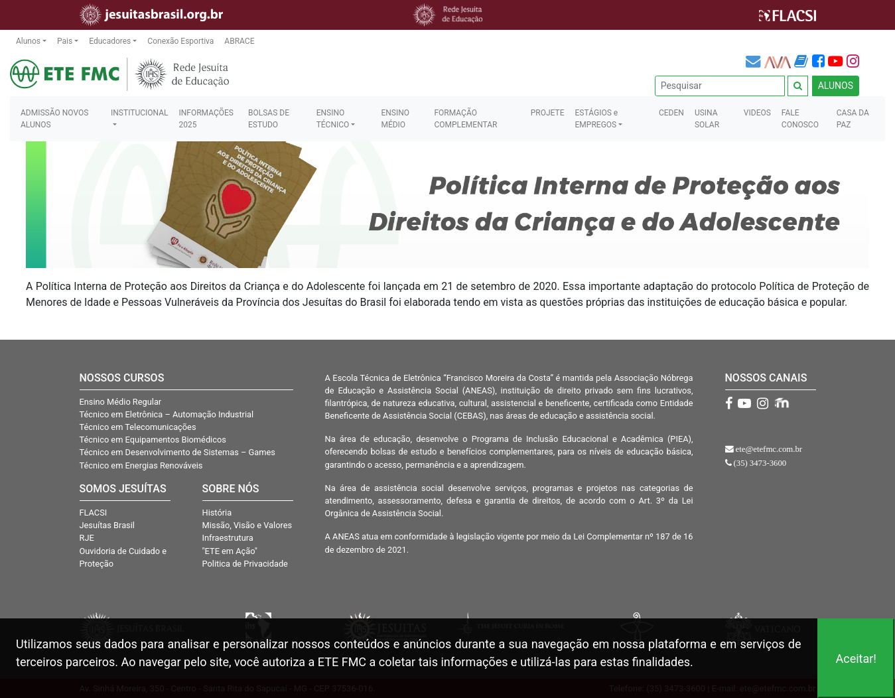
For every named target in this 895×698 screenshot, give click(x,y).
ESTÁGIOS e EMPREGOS (596, 118)
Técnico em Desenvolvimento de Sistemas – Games (177, 452)
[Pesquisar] (720, 86)
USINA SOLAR (707, 118)
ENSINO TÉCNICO (333, 118)
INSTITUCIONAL (139, 112)
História (217, 513)
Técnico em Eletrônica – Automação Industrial (167, 414)
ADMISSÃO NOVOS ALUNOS (54, 118)
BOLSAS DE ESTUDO (268, 118)
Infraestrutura (227, 538)
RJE (87, 538)
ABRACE (239, 41)
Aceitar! (855, 658)
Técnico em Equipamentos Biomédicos (153, 440)
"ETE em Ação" (229, 551)
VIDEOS (757, 112)
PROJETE (548, 112)
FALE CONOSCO (800, 118)
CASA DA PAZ (853, 118)
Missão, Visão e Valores (247, 525)
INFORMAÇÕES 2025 (205, 118)
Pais (64, 41)
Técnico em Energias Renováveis (141, 465)
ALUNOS (835, 85)
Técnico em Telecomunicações (138, 427)
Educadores (110, 41)
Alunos (28, 41)
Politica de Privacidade (245, 564)
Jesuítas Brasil (107, 525)
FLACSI (93, 513)
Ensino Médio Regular (121, 402)
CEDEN (671, 112)
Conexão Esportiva (180, 41)
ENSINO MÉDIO (395, 118)
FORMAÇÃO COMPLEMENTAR (465, 118)
